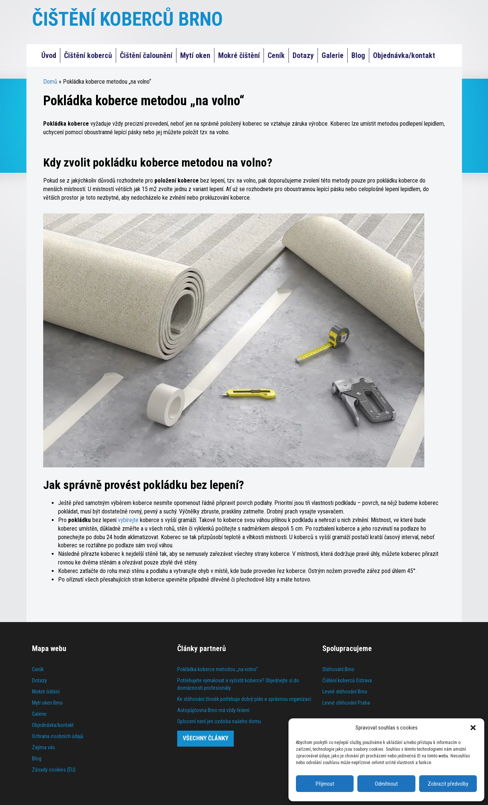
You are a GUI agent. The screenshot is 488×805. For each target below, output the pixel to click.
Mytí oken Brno (47, 703)
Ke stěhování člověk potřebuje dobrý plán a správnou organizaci (244, 699)
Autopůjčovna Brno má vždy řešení (213, 710)
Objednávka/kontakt (404, 55)
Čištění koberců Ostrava (347, 680)
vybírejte (128, 520)
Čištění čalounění (146, 55)
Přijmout (325, 783)
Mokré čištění (239, 55)
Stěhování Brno (338, 669)
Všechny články (205, 738)
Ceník (276, 55)
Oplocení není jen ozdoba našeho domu (219, 721)
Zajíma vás (43, 747)
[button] (473, 727)
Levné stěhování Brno (344, 692)
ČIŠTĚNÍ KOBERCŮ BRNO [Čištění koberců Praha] (127, 19)
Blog (358, 55)
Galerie (333, 55)
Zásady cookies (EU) (54, 770)
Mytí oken (195, 55)
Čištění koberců (88, 55)
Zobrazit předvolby (448, 783)
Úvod (48, 55)
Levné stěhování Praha (346, 703)
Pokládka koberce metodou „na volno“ (217, 669)
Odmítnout (386, 783)
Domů (50, 81)
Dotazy (303, 55)
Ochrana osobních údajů (57, 736)
